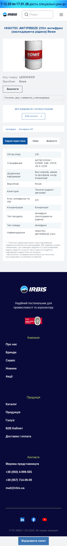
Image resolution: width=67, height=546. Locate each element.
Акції (9, 376)
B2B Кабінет (14, 428)
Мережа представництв (22, 463)
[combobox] (37, 14)
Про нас (11, 344)
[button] (61, 14)
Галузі (10, 420)
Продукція (13, 412)
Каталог (11, 404)
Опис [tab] (36, 140)
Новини (11, 368)
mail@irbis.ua (15, 488)
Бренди (11, 352)
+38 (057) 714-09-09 (19, 479)
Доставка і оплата (18, 436)
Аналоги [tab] (51, 140)
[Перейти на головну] (10, 15)
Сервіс (10, 360)
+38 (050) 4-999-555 (19, 471)
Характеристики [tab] (15, 140)
